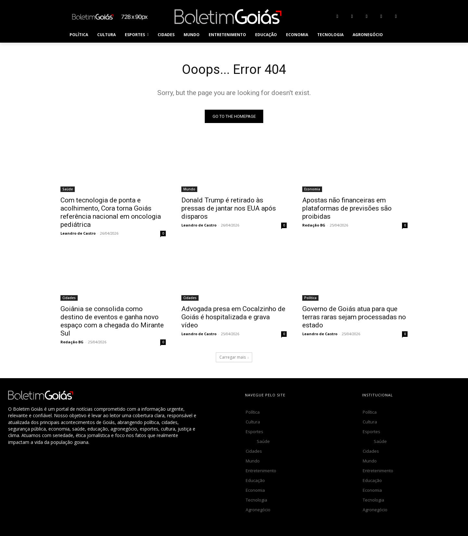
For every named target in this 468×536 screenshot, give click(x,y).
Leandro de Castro (78, 233)
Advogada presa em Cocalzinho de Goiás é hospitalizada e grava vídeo (233, 317)
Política (310, 298)
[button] (395, 35)
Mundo (189, 189)
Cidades (69, 298)
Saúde (67, 189)
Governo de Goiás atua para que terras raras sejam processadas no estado (354, 317)
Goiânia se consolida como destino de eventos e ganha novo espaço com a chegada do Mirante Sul (112, 321)
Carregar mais (234, 357)
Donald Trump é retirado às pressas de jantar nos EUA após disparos (228, 209)
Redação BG (313, 225)
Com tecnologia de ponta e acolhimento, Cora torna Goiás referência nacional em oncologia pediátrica (110, 213)
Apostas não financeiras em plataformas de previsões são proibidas (347, 209)
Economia (312, 189)
